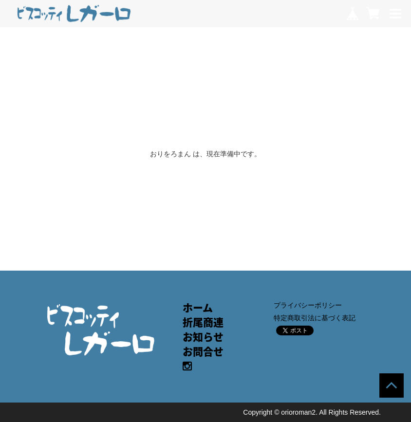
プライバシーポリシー (308, 305)
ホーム (198, 307)
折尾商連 (203, 322)
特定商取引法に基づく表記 (314, 318)
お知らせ (203, 336)
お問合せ (203, 351)
